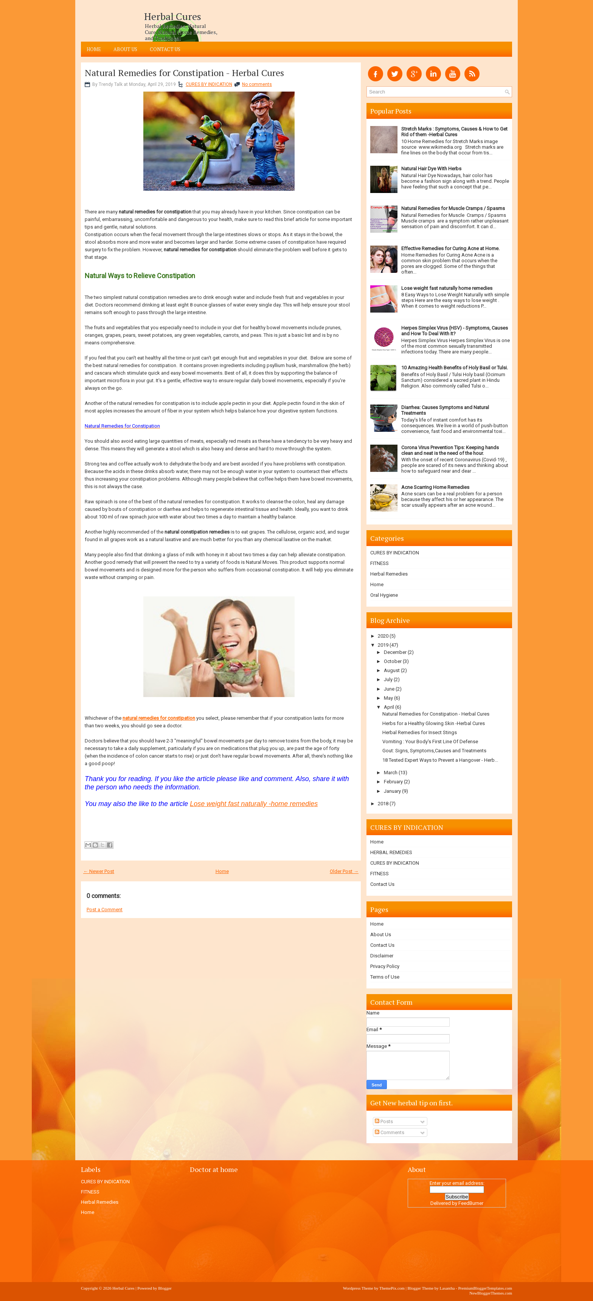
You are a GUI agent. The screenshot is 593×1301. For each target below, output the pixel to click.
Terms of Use (384, 977)
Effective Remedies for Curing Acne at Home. (450, 248)
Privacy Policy (384, 966)
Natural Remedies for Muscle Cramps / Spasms (453, 208)
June (389, 689)
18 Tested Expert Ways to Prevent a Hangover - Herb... (440, 760)
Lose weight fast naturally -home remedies (254, 804)
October (393, 661)
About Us (125, 49)
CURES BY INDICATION (209, 84)
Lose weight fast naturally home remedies (446, 288)
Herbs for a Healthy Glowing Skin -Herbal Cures (433, 723)
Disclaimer (381, 956)
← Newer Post (98, 871)
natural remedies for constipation (159, 718)
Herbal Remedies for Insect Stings (419, 732)
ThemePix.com (392, 1288)
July (388, 679)
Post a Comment (105, 909)
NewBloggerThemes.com (490, 1293)
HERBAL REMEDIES (391, 852)
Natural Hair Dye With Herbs (431, 168)
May (388, 698)
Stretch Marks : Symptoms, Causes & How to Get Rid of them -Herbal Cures (454, 131)
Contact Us (165, 49)
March (390, 772)
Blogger (164, 1288)
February (393, 781)
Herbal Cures (172, 16)
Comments (389, 1132)
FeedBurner (470, 1203)
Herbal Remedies (389, 574)
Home (94, 49)
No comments (257, 84)
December (395, 652)
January (392, 791)
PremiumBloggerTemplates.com (485, 1288)
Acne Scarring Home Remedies (435, 487)
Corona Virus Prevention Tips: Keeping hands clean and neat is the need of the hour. (450, 450)
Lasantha (447, 1288)
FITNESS (379, 563)
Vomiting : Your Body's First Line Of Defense (430, 741)
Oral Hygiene (384, 595)
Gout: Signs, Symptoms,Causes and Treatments (434, 750)
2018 (383, 803)
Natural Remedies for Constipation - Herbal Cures (184, 72)
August (392, 670)
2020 (383, 636)
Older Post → (344, 871)
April (389, 707)
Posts (384, 1121)
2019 (383, 645)
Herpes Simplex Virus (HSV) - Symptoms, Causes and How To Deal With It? (454, 330)
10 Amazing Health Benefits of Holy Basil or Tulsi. (454, 367)
